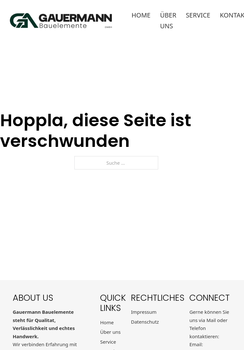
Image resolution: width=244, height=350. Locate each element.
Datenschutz (145, 322)
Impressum (143, 312)
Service (198, 15)
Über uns (168, 20)
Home (141, 15)
